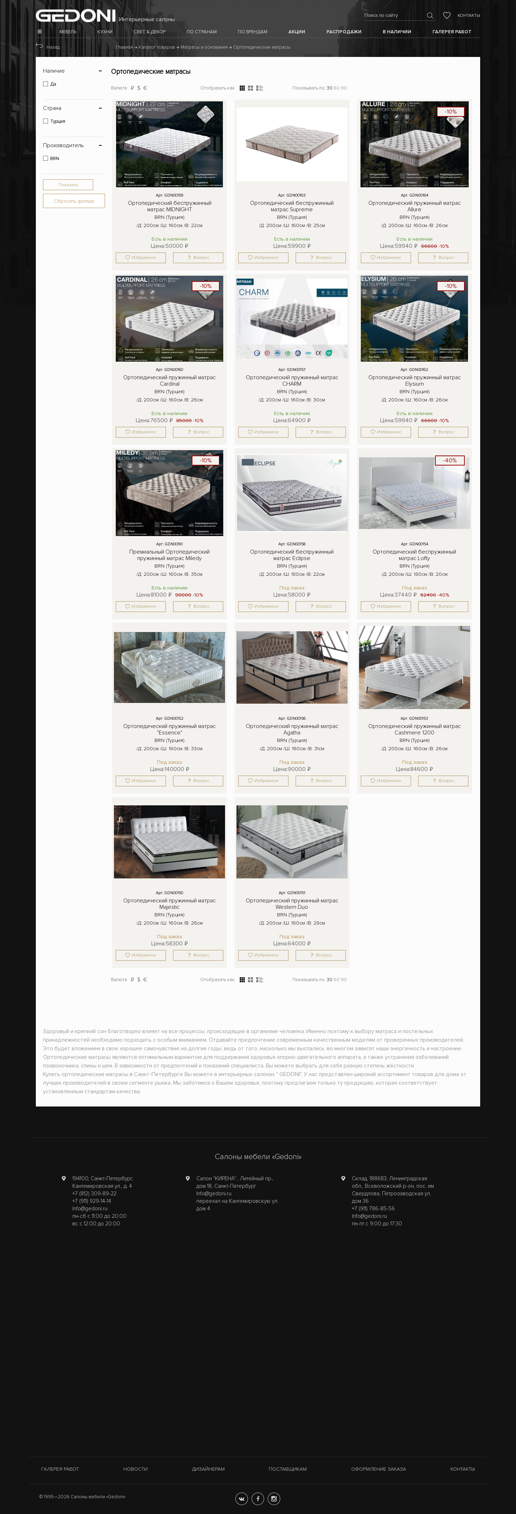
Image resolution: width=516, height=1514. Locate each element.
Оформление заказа (378, 1469)
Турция (57, 121)
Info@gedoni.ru (90, 1208)
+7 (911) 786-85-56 (373, 1208)
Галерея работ (60, 1469)
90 (344, 88)
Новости (135, 1469)
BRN (54, 158)
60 (337, 88)
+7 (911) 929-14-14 (91, 1201)
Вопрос (201, 257)
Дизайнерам (208, 1469)
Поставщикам (288, 1469)
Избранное (144, 257)
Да (53, 84)
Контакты (469, 15)
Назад (53, 47)
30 (330, 88)
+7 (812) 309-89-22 (94, 1193)
